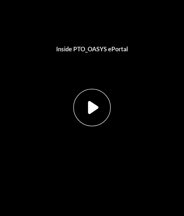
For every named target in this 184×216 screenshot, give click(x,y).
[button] (92, 108)
